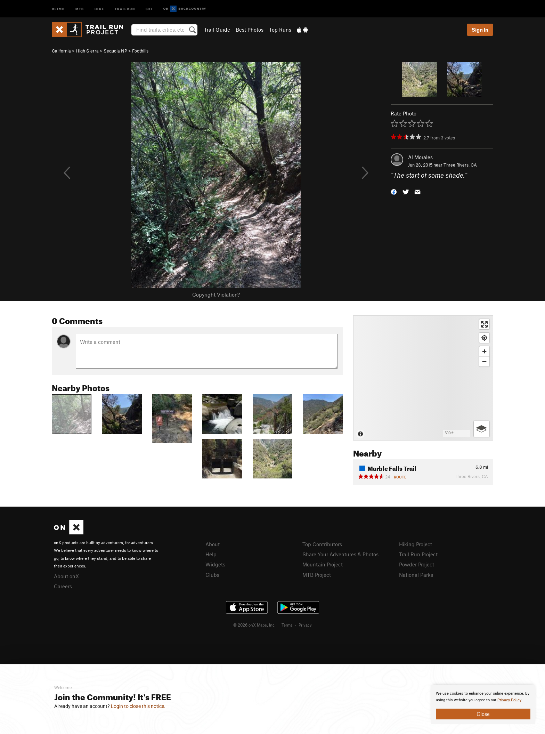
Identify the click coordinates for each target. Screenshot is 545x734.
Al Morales (420, 157)
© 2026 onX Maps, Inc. (254, 624)
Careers (63, 586)
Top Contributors (322, 544)
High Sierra (87, 51)
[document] (483, 704)
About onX (66, 576)
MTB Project (316, 575)
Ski (149, 8)
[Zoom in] (484, 351)
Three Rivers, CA (460, 165)
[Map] (423, 378)
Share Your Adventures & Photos (340, 554)
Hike (99, 8)
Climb (58, 8)
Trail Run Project (418, 554)
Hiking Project (415, 544)
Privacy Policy (509, 700)
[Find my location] (484, 338)
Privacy (305, 624)
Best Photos (249, 29)
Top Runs (280, 29)
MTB (79, 8)
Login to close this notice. (138, 706)
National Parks (416, 575)
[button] (394, 191)
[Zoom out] (484, 361)
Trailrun (125, 8)
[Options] (481, 429)
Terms (287, 624)
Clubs (212, 575)
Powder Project (416, 564)
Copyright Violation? (216, 294)
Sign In (480, 29)
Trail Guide (217, 29)
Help (211, 554)
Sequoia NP (115, 51)
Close (483, 714)
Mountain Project (322, 564)
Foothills (140, 51)
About (212, 544)
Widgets (215, 564)
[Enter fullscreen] (484, 324)
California (61, 51)
